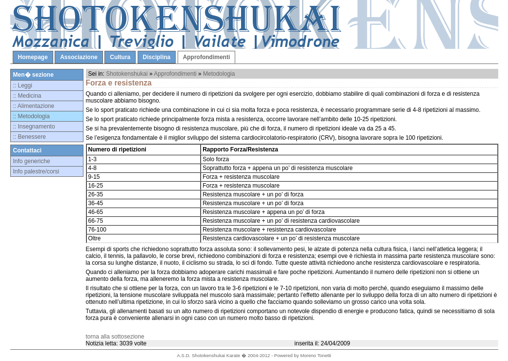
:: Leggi (22, 85)
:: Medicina (27, 95)
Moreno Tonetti (315, 355)
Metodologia (219, 73)
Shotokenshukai (126, 73)
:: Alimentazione (34, 106)
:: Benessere (29, 136)
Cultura (120, 57)
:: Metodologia (31, 116)
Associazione (79, 57)
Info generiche (31, 161)
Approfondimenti (206, 57)
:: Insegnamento (34, 126)
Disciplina (157, 57)
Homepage (33, 57)
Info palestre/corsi (36, 171)
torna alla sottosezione (115, 336)
